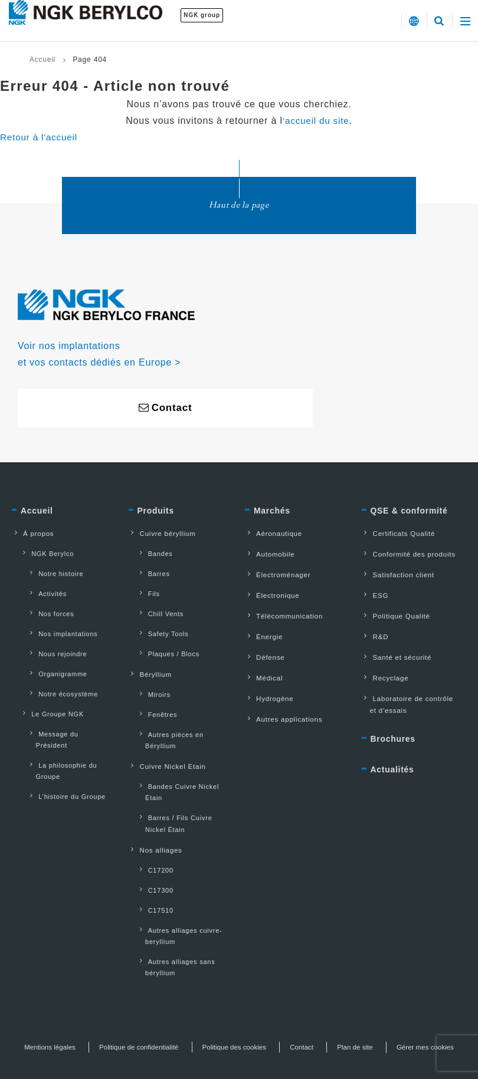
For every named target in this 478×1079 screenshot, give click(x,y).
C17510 (152, 865)
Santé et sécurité (396, 650)
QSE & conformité (412, 514)
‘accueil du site (316, 121)
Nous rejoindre (54, 643)
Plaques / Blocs (165, 643)
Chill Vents (157, 607)
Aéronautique (273, 536)
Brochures (395, 728)
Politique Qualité (396, 612)
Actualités (394, 760)
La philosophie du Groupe (59, 738)
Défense (264, 650)
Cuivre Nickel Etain (167, 735)
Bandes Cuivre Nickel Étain (175, 758)
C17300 (152, 847)
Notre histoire (52, 572)
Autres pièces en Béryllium (184, 716)
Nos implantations (59, 626)
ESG (374, 593)
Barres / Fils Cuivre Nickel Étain (183, 787)
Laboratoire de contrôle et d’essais (412, 693)
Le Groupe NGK (49, 697)
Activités (44, 590)
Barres (150, 572)
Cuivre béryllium (162, 536)
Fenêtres (154, 698)
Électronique (271, 593)
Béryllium (150, 662)
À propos (32, 536)
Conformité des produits (409, 555)
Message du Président (66, 715)
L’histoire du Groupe (63, 762)
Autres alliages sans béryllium (173, 918)
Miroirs (151, 680)
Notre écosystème (59, 679)
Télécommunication (284, 612)
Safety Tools (160, 626)
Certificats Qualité (398, 536)
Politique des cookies (276, 996)
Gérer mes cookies (239, 1013)
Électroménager (277, 574)
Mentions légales (86, 996)
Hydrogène (268, 687)
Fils (145, 590)
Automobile (269, 555)
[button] (413, 20)
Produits (157, 514)
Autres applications (283, 706)
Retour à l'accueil (40, 137)
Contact (345, 996)
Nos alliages (155, 812)
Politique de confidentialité (178, 996)
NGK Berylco (44, 554)
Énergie (263, 631)
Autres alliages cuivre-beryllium (177, 889)
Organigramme (54, 661)
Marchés (273, 514)
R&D (374, 631)
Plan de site (399, 996)
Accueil (42, 59)
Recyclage (384, 668)
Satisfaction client (398, 574)
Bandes (152, 554)
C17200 (152, 830)
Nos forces (48, 607)
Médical (263, 668)
